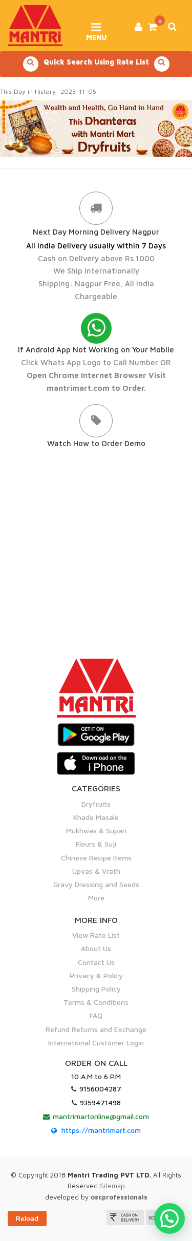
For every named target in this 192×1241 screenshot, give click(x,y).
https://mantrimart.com (101, 1130)
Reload (27, 1218)
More (96, 897)
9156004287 (100, 1088)
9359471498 (100, 1102)
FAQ (96, 1015)
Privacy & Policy (96, 975)
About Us (96, 948)
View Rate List (96, 935)
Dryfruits (96, 804)
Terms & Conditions (96, 1002)
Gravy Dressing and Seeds (96, 884)
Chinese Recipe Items (96, 857)
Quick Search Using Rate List (96, 64)
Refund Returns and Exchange (96, 1029)
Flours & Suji (96, 843)
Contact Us (96, 962)
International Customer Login (96, 1042)
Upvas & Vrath (96, 871)
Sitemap (112, 1186)
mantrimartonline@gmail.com (101, 1116)
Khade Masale (96, 817)
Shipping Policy (96, 988)
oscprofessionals (119, 1197)
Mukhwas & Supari (96, 830)
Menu (96, 28)
